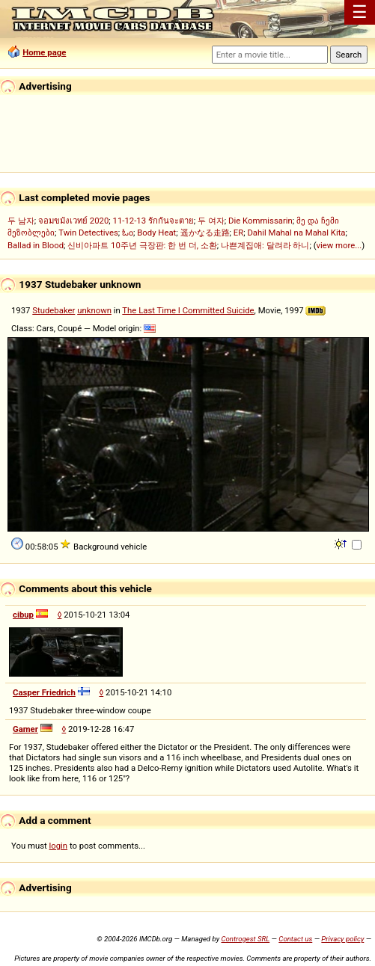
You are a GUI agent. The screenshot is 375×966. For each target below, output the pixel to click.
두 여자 (211, 220)
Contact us (295, 939)
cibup (23, 614)
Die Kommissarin (260, 220)
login (58, 845)
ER (238, 232)
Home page (44, 52)
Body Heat (156, 232)
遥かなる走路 (205, 232)
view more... (339, 245)
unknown (94, 310)
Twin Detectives (88, 232)
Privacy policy (342, 939)
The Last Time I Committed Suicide (188, 310)
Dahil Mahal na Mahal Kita (296, 232)
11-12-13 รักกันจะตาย (153, 220)
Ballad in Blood (35, 245)
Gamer (25, 729)
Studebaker (53, 310)
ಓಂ (127, 232)
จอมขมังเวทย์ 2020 (73, 220)
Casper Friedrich (44, 692)
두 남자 (20, 220)
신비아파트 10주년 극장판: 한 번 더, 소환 (142, 245)
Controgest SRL (245, 939)
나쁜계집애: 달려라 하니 (265, 245)
